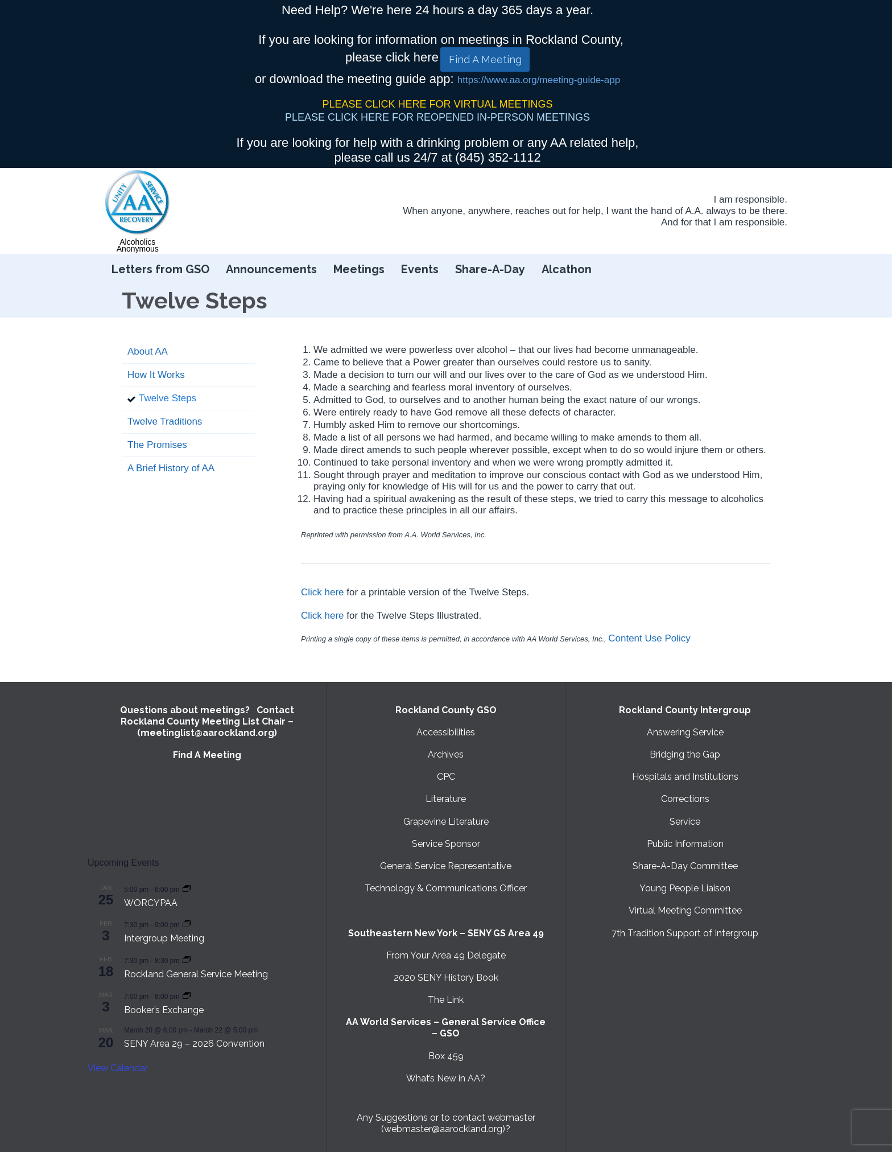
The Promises (157, 444)
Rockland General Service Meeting (196, 974)
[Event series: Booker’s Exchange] (187, 995)
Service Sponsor (446, 843)
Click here (322, 592)
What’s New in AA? (445, 1078)
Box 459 (446, 1056)
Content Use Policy (649, 638)
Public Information (685, 843)
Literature (446, 798)
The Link (446, 999)
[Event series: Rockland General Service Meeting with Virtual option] (187, 959)
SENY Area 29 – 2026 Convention (194, 1043)
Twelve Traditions (164, 421)
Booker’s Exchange (164, 1010)
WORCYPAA (150, 903)
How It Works (156, 374)
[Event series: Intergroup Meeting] (187, 924)
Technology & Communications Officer (446, 888)
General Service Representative (445, 866)
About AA (147, 351)
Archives (446, 754)
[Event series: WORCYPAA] (187, 888)
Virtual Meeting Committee (685, 910)
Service (685, 821)
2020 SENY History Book (446, 977)
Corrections (685, 798)
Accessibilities (445, 732)
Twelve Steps (167, 398)
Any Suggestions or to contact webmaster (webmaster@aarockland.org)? (446, 1123)
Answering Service (685, 732)
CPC (446, 776)
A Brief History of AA (170, 468)
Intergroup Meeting (164, 938)
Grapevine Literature (446, 821)
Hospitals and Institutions (685, 776)
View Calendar (118, 1068)
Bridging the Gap (685, 754)
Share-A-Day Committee (685, 866)
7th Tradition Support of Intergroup (685, 933)
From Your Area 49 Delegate (446, 955)
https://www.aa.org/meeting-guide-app (538, 80)
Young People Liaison (684, 888)
